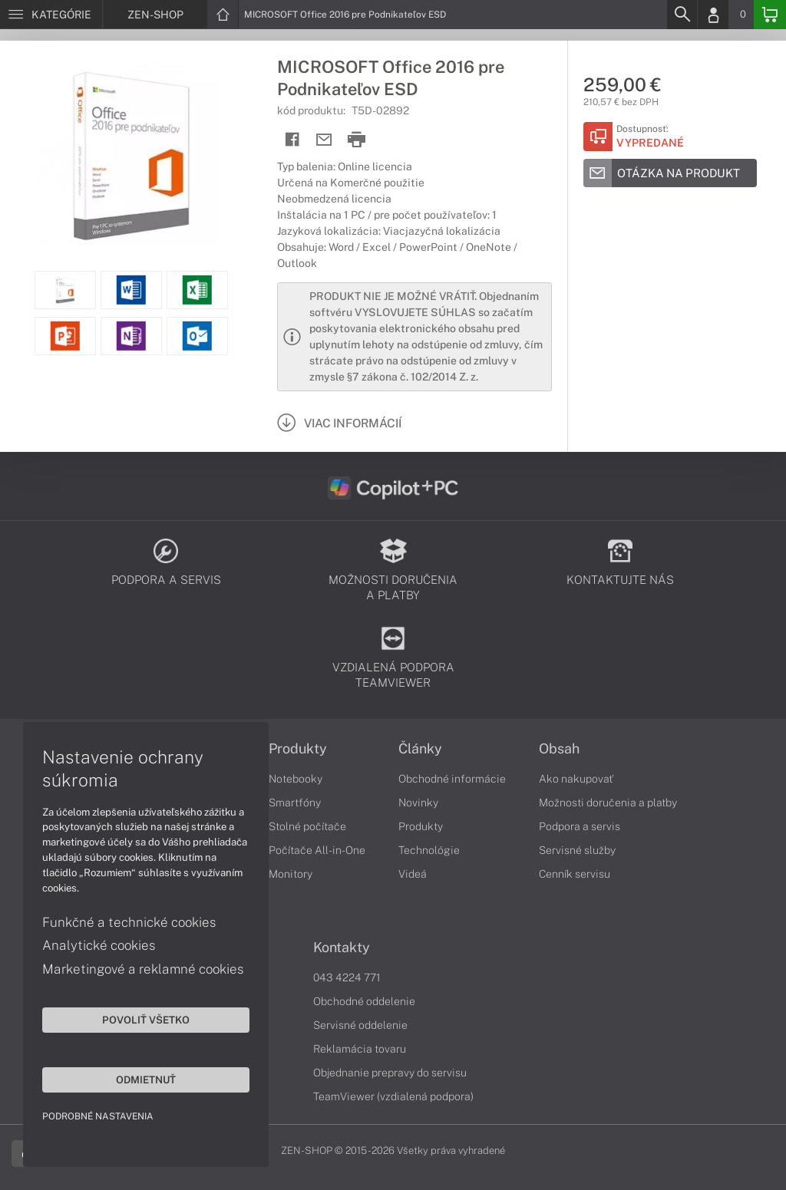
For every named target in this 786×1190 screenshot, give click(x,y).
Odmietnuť (146, 1079)
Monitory (290, 874)
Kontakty (341, 947)
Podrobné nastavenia (98, 1116)
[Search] (681, 14)
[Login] (713, 14)
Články (420, 749)
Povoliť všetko (146, 1020)
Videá (412, 874)
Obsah (559, 749)
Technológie (429, 850)
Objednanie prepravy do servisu (390, 1072)
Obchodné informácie (452, 779)
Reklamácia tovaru (359, 1049)
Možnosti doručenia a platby (608, 802)
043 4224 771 (347, 977)
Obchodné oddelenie (364, 1001)
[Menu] (51, 14)
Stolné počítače (307, 826)
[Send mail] (324, 140)
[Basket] (770, 14)
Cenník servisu (574, 874)
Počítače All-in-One (317, 850)
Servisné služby (577, 850)
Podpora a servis (579, 826)
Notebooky (295, 779)
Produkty (298, 749)
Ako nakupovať (576, 779)
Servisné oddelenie (360, 1025)
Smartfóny (295, 802)
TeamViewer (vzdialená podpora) (393, 1096)
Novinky (418, 802)
